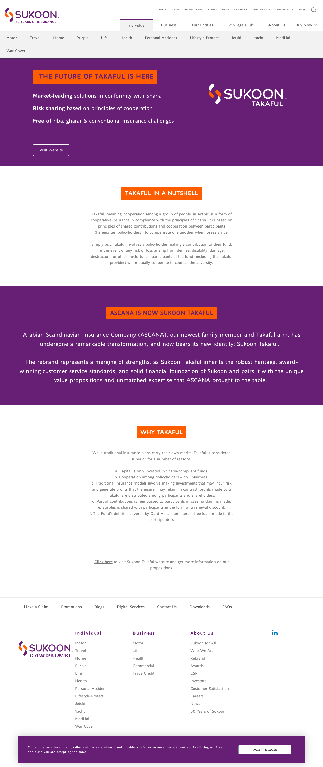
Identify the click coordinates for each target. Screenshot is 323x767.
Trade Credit (143, 673)
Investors (198, 681)
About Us (276, 25)
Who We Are (202, 651)
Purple (82, 38)
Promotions (193, 10)
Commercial (143, 666)
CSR (194, 673)
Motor (11, 38)
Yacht (258, 38)
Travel (35, 38)
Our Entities (202, 25)
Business (169, 25)
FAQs (302, 10)
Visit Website (51, 150)
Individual (137, 25)
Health (126, 38)
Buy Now (306, 25)
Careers (197, 696)
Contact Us (261, 10)
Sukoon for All (203, 643)
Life (104, 38)
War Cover (15, 51)
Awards (197, 666)
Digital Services (235, 10)
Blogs (212, 10)
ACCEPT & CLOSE (265, 750)
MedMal (283, 38)
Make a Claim (169, 10)
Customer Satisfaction (209, 689)
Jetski (236, 38)
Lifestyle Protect (204, 38)
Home (58, 38)
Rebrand (197, 658)
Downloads (284, 10)
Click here (103, 562)
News (195, 704)
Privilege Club (240, 25)
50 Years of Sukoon (207, 711)
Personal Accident (161, 38)
